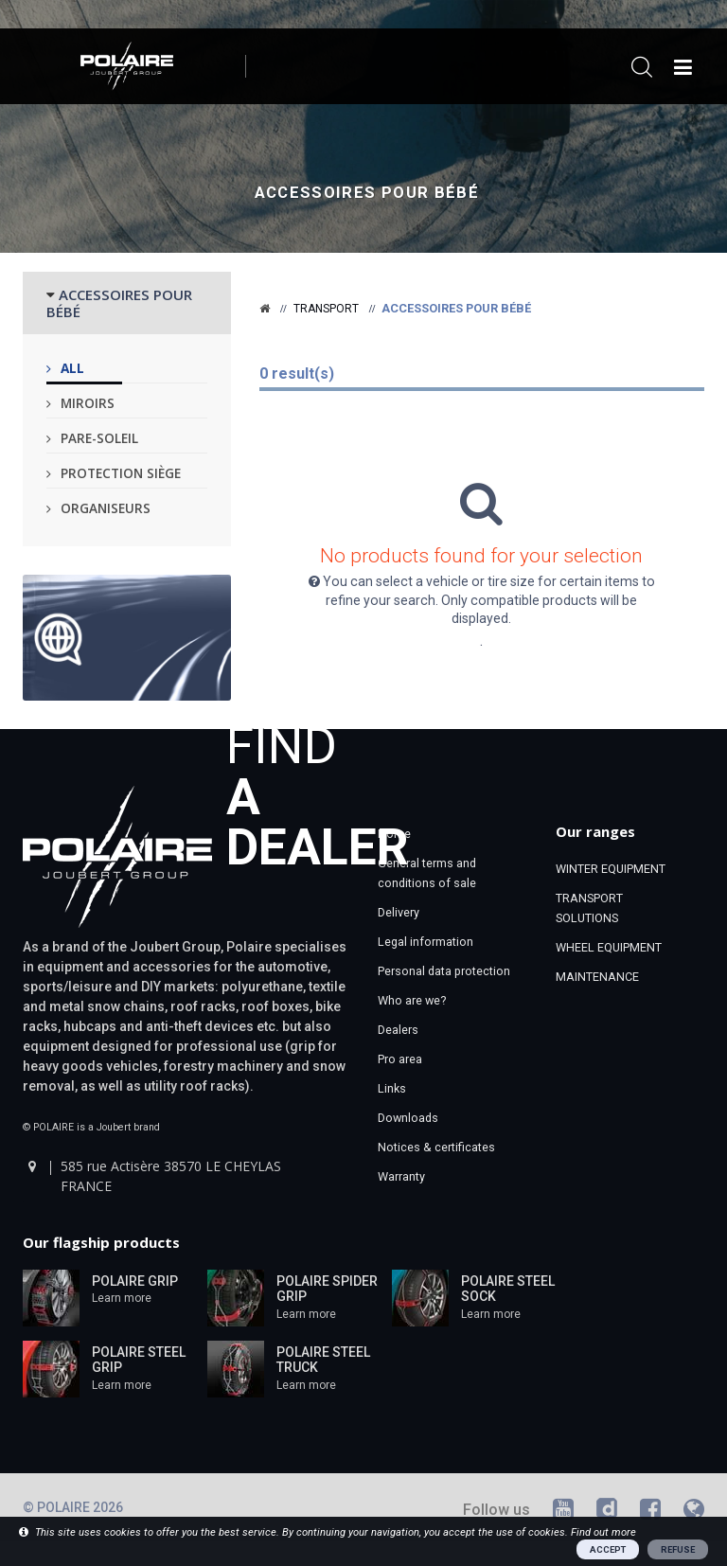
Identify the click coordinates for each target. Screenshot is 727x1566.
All (72, 368)
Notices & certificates (436, 1147)
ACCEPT (608, 1549)
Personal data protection (444, 971)
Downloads (408, 1118)
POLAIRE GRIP (135, 1281)
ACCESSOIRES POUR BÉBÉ (119, 303)
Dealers (398, 1030)
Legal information (425, 941)
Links (392, 1088)
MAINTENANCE (597, 977)
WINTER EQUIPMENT (610, 869)
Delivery (398, 912)
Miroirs (88, 403)
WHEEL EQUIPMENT (609, 947)
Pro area (400, 1059)
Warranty (401, 1176)
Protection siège (121, 473)
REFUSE (678, 1549)
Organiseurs (106, 508)
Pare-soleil (99, 438)
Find (317, 794)
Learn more (121, 1298)
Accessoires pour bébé (367, 193)
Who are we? (412, 1000)
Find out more (603, 1532)
